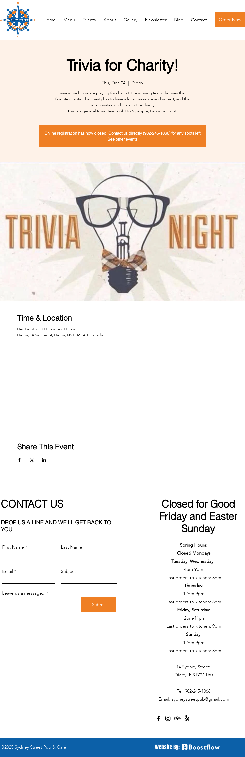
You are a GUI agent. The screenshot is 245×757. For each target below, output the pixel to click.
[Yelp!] (187, 718)
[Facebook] (158, 718)
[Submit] (99, 604)
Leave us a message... (24, 593)
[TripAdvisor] (177, 718)
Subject (68, 571)
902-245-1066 (197, 691)
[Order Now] (230, 19)
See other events (123, 139)
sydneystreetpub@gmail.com (200, 699)
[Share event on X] (32, 460)
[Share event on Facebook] (19, 460)
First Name (13, 547)
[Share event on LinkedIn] (44, 460)
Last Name (71, 547)
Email (7, 571)
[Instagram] (168, 718)
